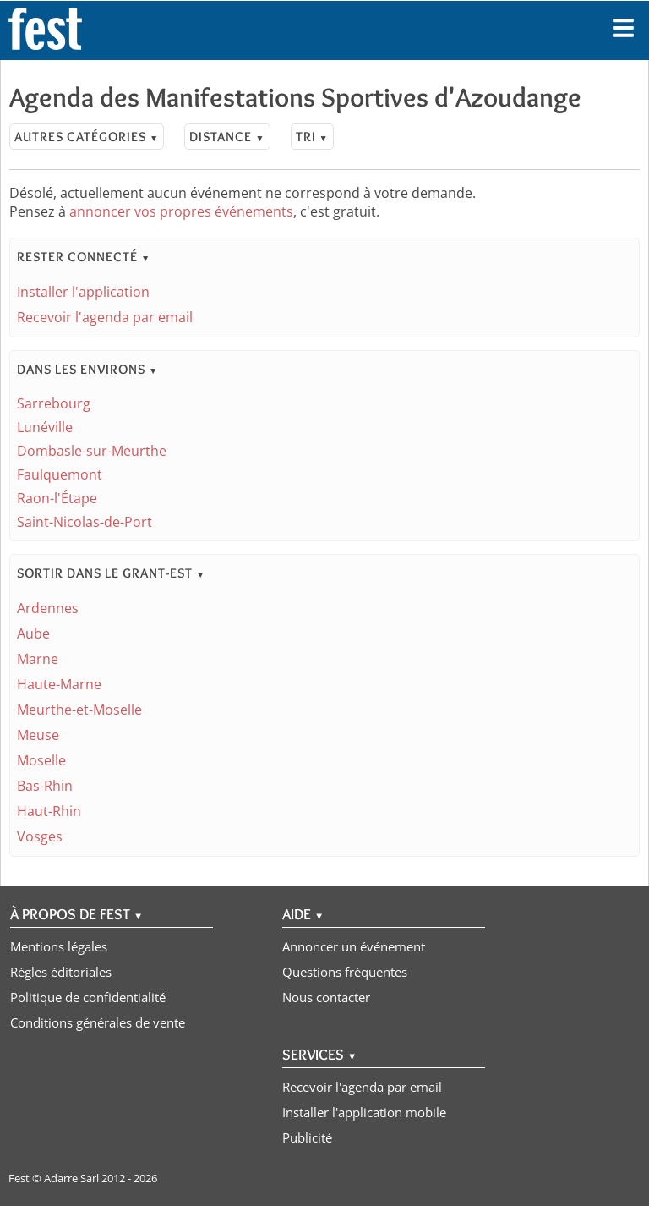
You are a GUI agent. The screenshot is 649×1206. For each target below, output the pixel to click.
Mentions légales (58, 946)
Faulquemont (59, 474)
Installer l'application (83, 291)
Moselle (41, 760)
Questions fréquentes (344, 971)
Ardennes (48, 608)
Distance (227, 137)
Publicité (307, 1137)
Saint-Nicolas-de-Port (84, 522)
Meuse (38, 735)
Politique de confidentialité (88, 997)
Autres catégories (86, 137)
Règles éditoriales (61, 971)
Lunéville (45, 427)
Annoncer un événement (353, 946)
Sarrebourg (53, 403)
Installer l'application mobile (364, 1112)
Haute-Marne (59, 684)
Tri (312, 137)
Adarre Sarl (71, 1178)
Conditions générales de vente (97, 1022)
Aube (33, 633)
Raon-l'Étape (57, 498)
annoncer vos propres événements (181, 211)
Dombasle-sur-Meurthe (91, 450)
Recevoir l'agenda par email (105, 317)
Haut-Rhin (49, 811)
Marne (37, 659)
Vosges (40, 836)
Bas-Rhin (45, 785)
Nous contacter (326, 997)
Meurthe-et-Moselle (79, 709)
